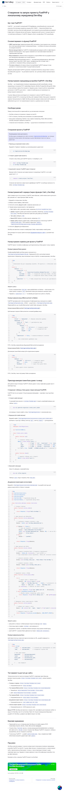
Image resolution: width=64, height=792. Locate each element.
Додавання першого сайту (38, 232)
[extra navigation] (62, 2)
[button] (60, 788)
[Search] (20, 2)
